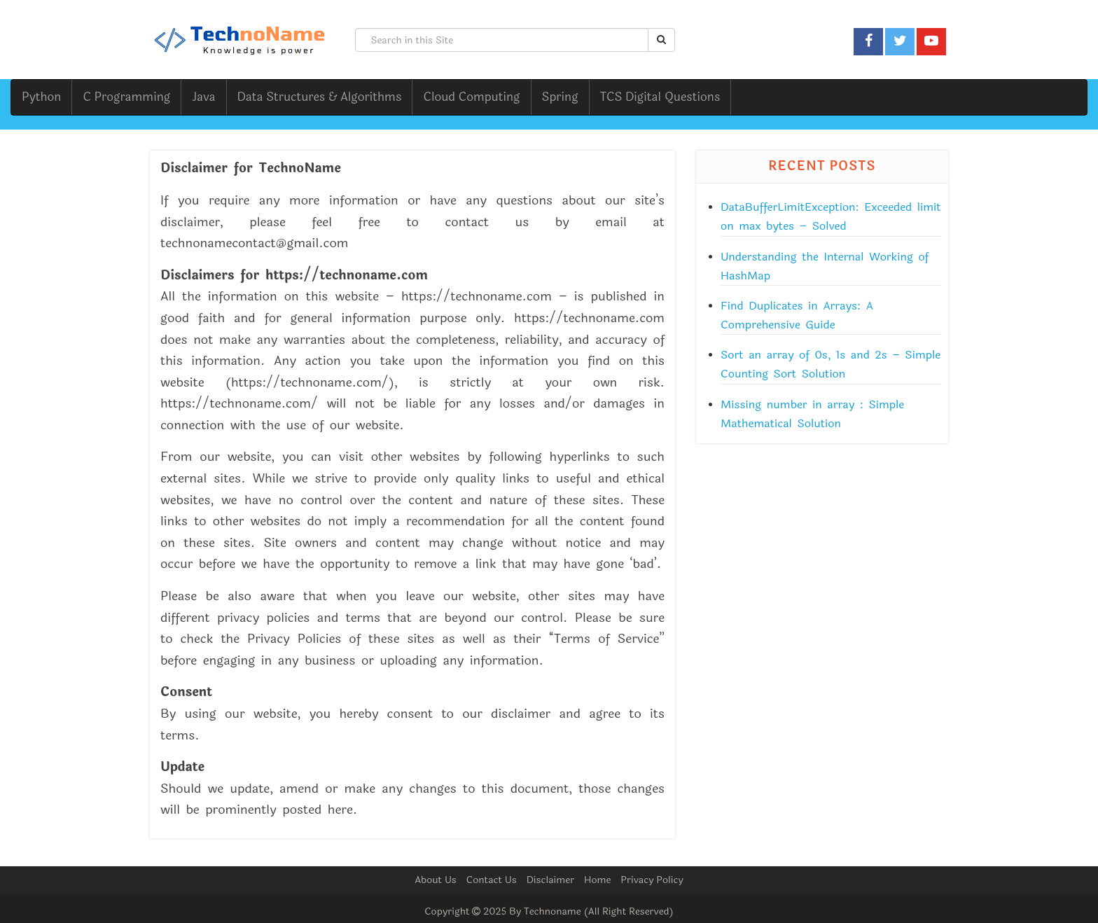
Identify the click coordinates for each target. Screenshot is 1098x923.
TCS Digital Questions (660, 97)
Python (41, 97)
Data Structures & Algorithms (319, 97)
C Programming (126, 97)
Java (203, 97)
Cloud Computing (471, 97)
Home (597, 880)
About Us (436, 880)
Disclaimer (550, 880)
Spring (560, 97)
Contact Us (491, 880)
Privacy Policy (651, 880)
